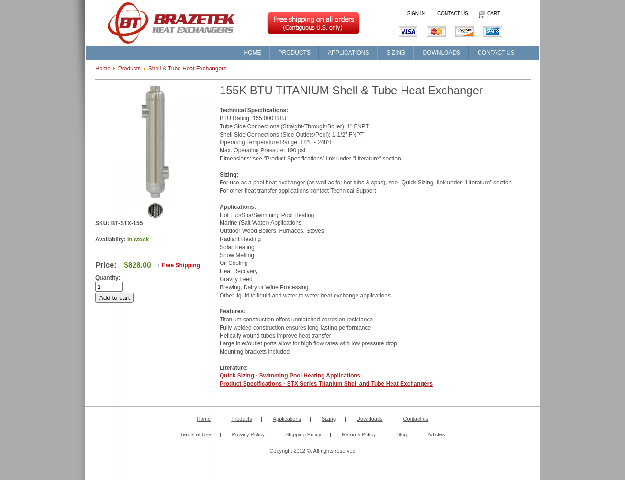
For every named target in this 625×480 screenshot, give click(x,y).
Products (129, 68)
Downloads (369, 419)
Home (103, 68)
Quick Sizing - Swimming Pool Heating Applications (290, 375)
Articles (436, 434)
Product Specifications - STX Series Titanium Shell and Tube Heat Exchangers (326, 383)
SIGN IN (416, 13)
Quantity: (108, 277)
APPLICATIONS (348, 52)
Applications (287, 419)
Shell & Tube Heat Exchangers (187, 68)
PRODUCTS (295, 52)
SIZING (395, 52)
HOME (252, 52)
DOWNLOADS (441, 52)
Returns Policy (359, 434)
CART (493, 13)
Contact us (416, 419)
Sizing (329, 419)
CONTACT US (452, 13)
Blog (401, 434)
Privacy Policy (248, 434)
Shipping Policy (303, 434)
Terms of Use (196, 434)
